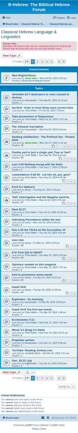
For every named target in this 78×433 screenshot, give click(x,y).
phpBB (28, 425)
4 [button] (47, 62)
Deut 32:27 (19, 209)
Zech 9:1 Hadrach (23, 186)
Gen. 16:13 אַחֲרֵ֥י (22, 360)
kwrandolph (30, 100)
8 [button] (59, 62)
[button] (27, 61)
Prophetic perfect (23, 340)
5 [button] (51, 62)
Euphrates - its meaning (27, 299)
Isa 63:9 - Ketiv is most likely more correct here (42, 107)
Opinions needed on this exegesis (34, 264)
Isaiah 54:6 (19, 287)
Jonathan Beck (32, 353)
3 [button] (42, 62)
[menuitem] (6, 17)
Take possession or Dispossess (32, 116)
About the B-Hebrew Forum (36, 80)
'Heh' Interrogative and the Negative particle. (41, 197)
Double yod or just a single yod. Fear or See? (41, 152)
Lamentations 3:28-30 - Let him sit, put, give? (41, 174)
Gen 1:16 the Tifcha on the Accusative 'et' (39, 229)
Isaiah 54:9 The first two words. (32, 309)
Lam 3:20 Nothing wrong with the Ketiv (37, 164)
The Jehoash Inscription (27, 126)
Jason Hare (31, 78)
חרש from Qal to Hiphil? (27, 252)
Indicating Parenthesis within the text (36, 219)
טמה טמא (18, 240)
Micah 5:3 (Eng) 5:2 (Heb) (28, 329)
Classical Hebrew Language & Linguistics (29, 34)
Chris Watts (30, 110)
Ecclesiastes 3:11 (23, 319)
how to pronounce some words (32, 274)
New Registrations (24, 75)
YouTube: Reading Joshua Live (32, 350)
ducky (28, 189)
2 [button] (37, 62)
